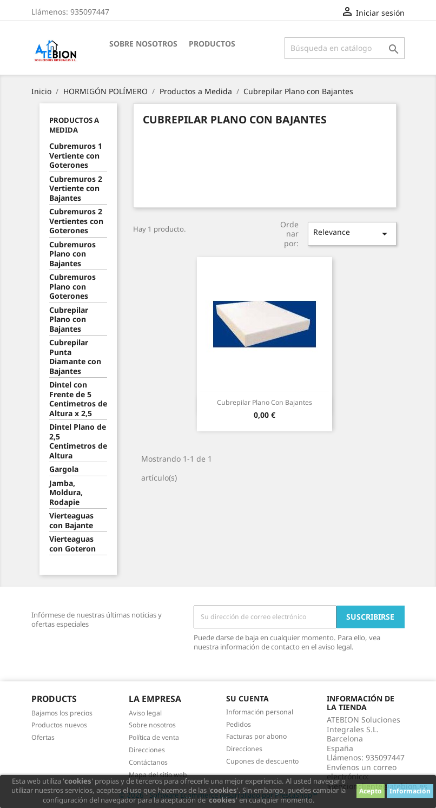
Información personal (259, 712)
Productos (212, 43)
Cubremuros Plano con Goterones (72, 286)
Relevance (352, 233)
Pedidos (238, 724)
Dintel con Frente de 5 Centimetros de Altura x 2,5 (78, 399)
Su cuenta (247, 698)
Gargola (63, 469)
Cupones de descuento (262, 761)
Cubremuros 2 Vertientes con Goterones (76, 221)
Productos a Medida (74, 125)
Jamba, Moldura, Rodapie (66, 492)
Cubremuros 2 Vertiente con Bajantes (75, 188)
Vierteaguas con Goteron (72, 544)
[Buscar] (345, 48)
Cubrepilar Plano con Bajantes (68, 319)
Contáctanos (148, 762)
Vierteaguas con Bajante (71, 520)
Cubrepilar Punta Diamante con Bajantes (75, 357)
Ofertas (43, 737)
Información (410, 791)
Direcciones (147, 749)
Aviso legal (145, 713)
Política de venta (154, 737)
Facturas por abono (256, 736)
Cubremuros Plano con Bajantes (72, 254)
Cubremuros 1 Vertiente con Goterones (75, 155)
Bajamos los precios (62, 713)
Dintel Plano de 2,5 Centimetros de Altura (78, 441)
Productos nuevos (59, 725)
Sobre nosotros (143, 43)
